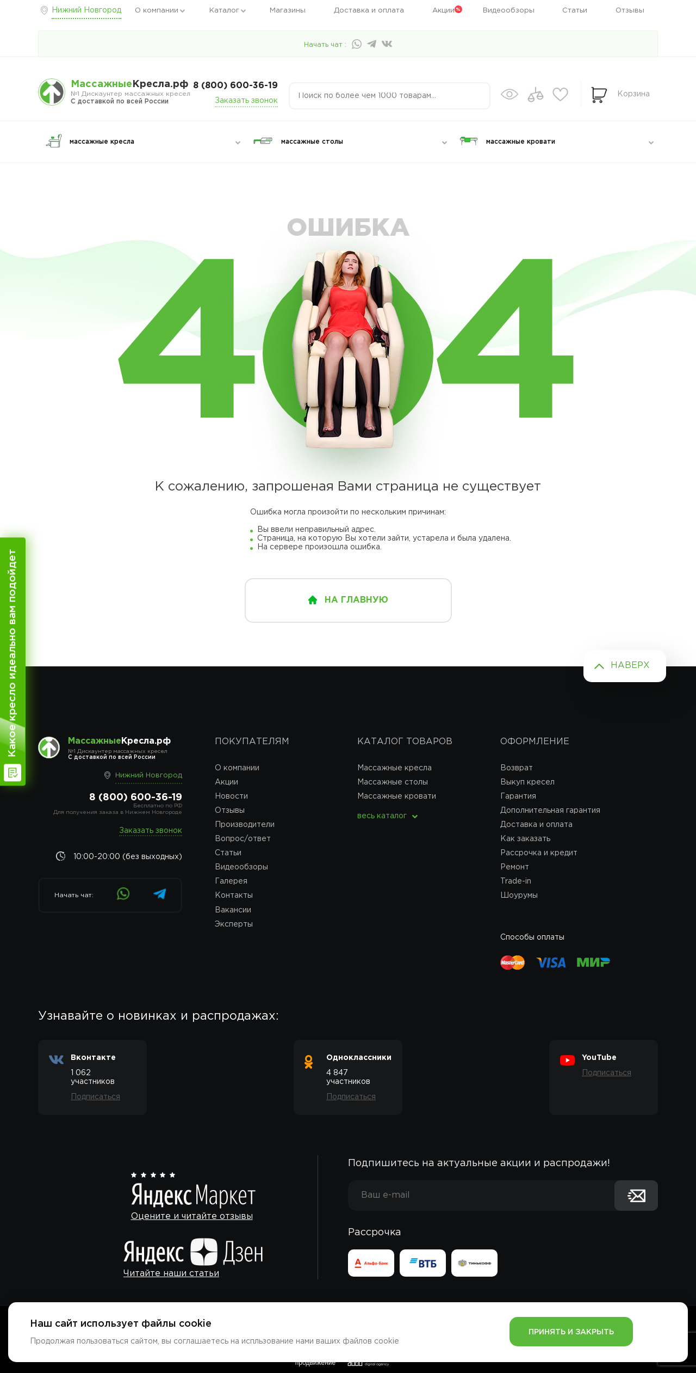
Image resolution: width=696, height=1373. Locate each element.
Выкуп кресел (527, 782)
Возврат (516, 768)
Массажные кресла (394, 768)
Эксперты (234, 924)
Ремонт (514, 867)
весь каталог (382, 816)
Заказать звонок (246, 100)
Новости (231, 796)
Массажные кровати (396, 796)
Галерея (231, 881)
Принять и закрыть (571, 1332)
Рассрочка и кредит (538, 853)
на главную (356, 600)
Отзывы (630, 11)
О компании (156, 11)
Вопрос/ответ (243, 839)
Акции (443, 11)
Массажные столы (392, 782)
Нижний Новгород (86, 10)
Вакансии (233, 910)
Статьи (574, 11)
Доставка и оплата (369, 11)
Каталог (224, 11)
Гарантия (518, 796)
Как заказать (525, 839)
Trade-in (515, 881)
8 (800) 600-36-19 (235, 86)
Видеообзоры (509, 11)
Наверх (630, 665)
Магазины (288, 11)
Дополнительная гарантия (550, 810)
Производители (245, 825)
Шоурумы (519, 895)
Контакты (234, 895)
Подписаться (95, 1097)
